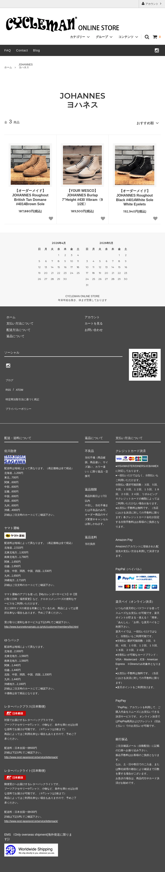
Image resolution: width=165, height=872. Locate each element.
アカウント (152, 3)
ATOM (17, 383)
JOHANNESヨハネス (26, 66)
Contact (22, 50)
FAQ (7, 50)
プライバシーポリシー (19, 396)
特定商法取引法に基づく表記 (23, 389)
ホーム (8, 67)
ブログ (8, 377)
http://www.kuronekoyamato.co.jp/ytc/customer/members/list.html (41, 612)
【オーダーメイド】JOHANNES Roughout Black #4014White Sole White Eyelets (134, 195)
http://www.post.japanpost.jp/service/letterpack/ (31, 742)
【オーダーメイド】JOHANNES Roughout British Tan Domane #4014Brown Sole (30, 195)
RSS (7, 383)
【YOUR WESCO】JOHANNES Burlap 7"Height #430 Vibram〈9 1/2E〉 (82, 195)
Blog (36, 50)
